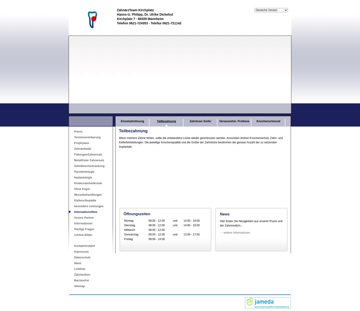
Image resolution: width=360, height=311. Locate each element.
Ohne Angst (82, 189)
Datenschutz (82, 257)
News (77, 263)
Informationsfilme (85, 212)
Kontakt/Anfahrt (84, 246)
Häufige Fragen (84, 229)
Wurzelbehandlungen (88, 194)
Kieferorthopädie (85, 200)
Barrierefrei (81, 280)
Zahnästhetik (82, 148)
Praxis (78, 131)
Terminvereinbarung (87, 137)
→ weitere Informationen (235, 232)
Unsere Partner (84, 217)
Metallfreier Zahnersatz (89, 160)
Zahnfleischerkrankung (89, 166)
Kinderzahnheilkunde (88, 183)
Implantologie (83, 177)
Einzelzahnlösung (132, 121)
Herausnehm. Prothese (234, 121)
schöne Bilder (83, 235)
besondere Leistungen (89, 206)
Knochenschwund (268, 121)
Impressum (81, 251)
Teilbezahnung (166, 121)
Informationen (83, 223)
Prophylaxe (81, 143)
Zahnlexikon (82, 274)
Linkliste (79, 269)
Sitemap (79, 286)
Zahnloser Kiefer (200, 121)
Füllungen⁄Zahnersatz (88, 154)
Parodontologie (84, 171)
